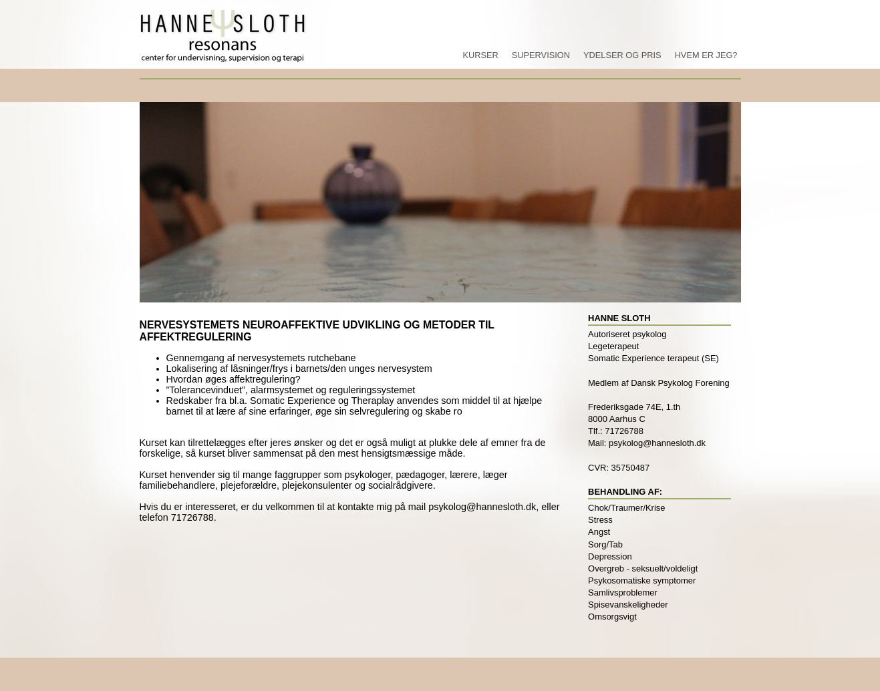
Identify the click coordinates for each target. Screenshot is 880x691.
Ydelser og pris (622, 55)
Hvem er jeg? (706, 55)
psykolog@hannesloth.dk (482, 506)
